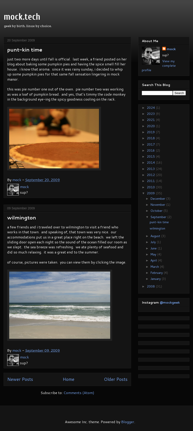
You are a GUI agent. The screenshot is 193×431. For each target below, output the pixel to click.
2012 (151, 175)
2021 (151, 120)
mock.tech (22, 17)
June (154, 248)
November (158, 204)
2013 (151, 169)
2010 (151, 187)
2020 (151, 126)
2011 (151, 181)
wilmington (21, 217)
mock (171, 49)
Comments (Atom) (79, 392)
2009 (151, 193)
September (158, 217)
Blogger (127, 421)
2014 (151, 162)
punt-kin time (24, 49)
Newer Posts (20, 379)
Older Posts (115, 379)
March (155, 266)
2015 (151, 156)
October (156, 210)
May (153, 254)
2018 (151, 138)
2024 (151, 107)
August (155, 236)
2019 (151, 132)
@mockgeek (170, 302)
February (157, 272)
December (158, 198)
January (156, 279)
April (154, 260)
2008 (151, 286)
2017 (151, 144)
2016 (151, 150)
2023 (151, 114)
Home (68, 379)
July (153, 242)
